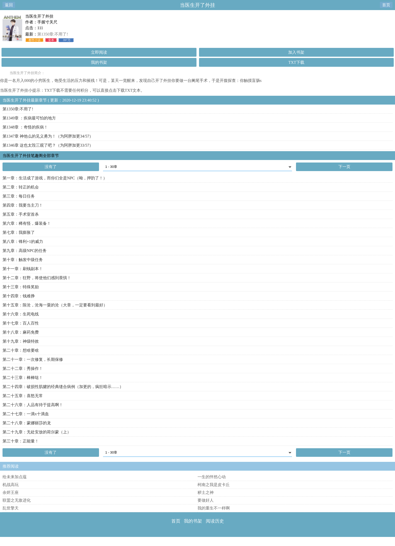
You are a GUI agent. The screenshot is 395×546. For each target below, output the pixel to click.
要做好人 (206, 500)
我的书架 (99, 62)
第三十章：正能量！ (21, 441)
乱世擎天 (11, 508)
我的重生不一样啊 (214, 508)
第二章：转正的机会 (21, 187)
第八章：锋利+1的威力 (23, 241)
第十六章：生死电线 (21, 314)
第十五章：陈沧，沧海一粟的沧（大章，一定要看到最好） (55, 305)
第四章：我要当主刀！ (23, 205)
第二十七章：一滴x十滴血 (26, 414)
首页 (386, 5)
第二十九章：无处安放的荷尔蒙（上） (37, 432)
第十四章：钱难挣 (19, 296)
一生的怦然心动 (212, 477)
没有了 (51, 167)
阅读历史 (215, 521)
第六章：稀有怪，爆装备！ (27, 223)
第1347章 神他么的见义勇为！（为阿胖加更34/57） (48, 136)
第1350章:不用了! (52, 34)
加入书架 (296, 52)
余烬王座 (11, 492)
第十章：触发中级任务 (23, 260)
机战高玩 (11, 485)
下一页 (344, 167)
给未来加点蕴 (15, 477)
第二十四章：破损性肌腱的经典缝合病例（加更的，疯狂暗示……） (63, 386)
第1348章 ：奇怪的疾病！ (25, 127)
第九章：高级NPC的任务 (25, 250)
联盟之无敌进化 (17, 500)
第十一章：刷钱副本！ (23, 269)
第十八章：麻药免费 (21, 332)
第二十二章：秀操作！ (23, 368)
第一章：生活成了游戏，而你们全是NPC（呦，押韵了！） (55, 178)
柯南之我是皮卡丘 (214, 485)
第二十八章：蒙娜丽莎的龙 (27, 423)
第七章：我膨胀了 (19, 232)
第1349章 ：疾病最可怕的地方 (29, 118)
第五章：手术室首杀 (21, 214)
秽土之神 (206, 492)
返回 (9, 5)
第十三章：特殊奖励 (21, 287)
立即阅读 (99, 52)
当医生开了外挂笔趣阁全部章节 (31, 155)
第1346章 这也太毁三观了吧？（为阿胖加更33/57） (48, 145)
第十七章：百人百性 (21, 323)
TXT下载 (296, 62)
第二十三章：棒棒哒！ (23, 377)
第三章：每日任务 (19, 196)
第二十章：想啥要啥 (21, 350)
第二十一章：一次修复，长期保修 (33, 359)
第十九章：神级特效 (21, 341)
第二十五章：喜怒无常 (23, 396)
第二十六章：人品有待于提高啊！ (33, 405)
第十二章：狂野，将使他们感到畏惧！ (37, 278)
